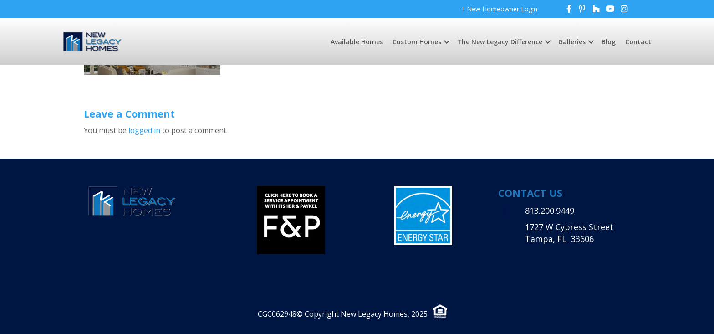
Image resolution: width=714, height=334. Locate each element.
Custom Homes (417, 41)
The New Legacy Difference (499, 41)
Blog (609, 41)
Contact (638, 41)
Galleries (572, 41)
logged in (144, 130)
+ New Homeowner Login (499, 9)
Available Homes (357, 41)
